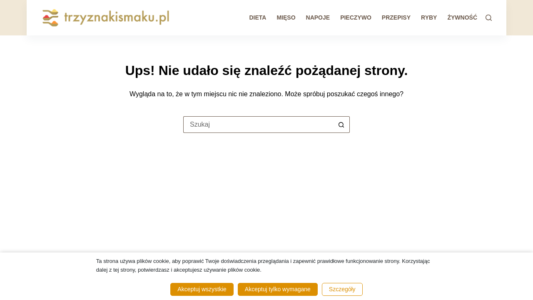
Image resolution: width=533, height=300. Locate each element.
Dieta (257, 17)
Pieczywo (355, 17)
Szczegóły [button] (342, 289)
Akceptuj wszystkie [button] (201, 289)
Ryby (429, 17)
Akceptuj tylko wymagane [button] (278, 289)
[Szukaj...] (258, 124)
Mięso (285, 17)
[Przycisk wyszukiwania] (341, 124)
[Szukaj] (489, 18)
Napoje (318, 17)
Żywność (462, 17)
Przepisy (396, 17)
